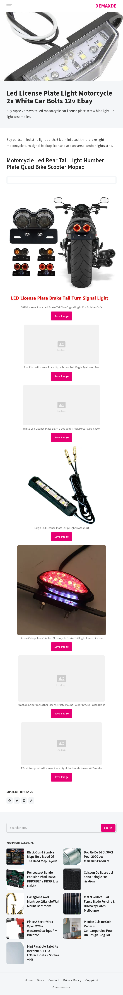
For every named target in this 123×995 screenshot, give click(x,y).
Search (108, 827)
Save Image (61, 316)
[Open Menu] (9, 5)
